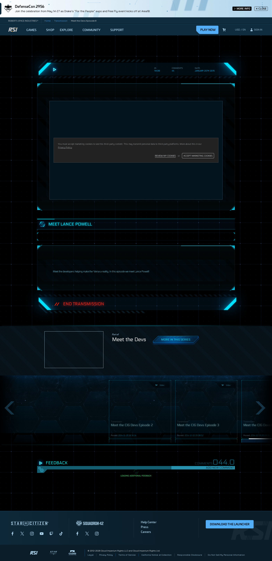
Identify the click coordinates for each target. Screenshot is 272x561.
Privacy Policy (106, 555)
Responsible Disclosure (189, 555)
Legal (91, 555)
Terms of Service (127, 555)
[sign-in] (256, 29)
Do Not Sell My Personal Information (226, 555)
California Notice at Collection (156, 555)
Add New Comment (220, 467)
